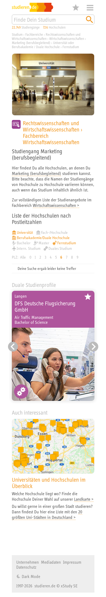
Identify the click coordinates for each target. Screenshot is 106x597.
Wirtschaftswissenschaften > (56, 205)
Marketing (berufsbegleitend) (36, 173)
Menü (90, 7)
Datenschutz (26, 567)
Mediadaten (51, 562)
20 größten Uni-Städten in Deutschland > (47, 514)
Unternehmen (27, 562)
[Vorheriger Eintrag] (13, 346)
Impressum (72, 562)
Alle (23, 257)
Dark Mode (30, 576)
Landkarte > (84, 499)
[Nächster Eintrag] (93, 346)
